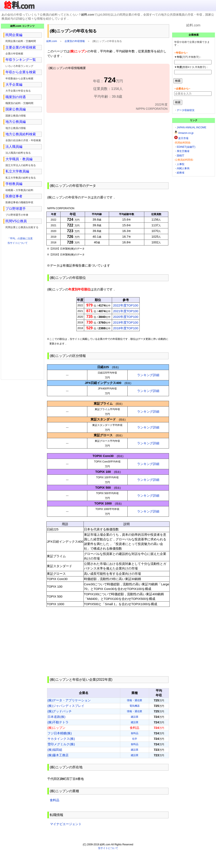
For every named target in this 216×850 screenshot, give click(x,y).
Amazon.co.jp (186, 132)
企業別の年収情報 (75, 41)
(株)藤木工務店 (58, 755)
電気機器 (135, 705)
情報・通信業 (134, 700)
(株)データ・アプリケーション (69, 700)
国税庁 (180, 155)
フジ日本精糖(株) (59, 733)
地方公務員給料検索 (20, 134)
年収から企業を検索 (20, 72)
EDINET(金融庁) (186, 146)
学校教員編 (13, 184)
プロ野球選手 (15, 208)
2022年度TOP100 (125, 305)
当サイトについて (17, 242)
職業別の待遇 (15, 97)
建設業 (134, 716)
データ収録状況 (185, 110)
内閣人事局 (183, 168)
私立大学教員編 (17, 171)
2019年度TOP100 (125, 322)
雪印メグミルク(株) (61, 744)
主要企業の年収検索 (20, 47)
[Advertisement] (108, 147)
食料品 (134, 733)
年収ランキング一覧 (20, 59)
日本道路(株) (56, 717)
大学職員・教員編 (18, 159)
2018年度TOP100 (125, 328)
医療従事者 (13, 196)
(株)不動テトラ (58, 722)
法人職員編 (13, 146)
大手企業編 (13, 84)
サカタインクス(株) (61, 738)
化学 (134, 738)
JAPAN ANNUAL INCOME (191, 127)
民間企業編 (13, 35)
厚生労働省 (183, 151)
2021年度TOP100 (125, 311)
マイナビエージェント (66, 824)
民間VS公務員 (16, 221)
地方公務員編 (15, 121)
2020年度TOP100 (125, 317)
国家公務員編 (15, 109)
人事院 (180, 164)
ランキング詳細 (148, 375)
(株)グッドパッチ (59, 711)
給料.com (51, 41)
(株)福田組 (54, 749)
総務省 (180, 172)
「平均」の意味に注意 (20, 238)
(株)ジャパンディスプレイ (65, 706)
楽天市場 (183, 138)
